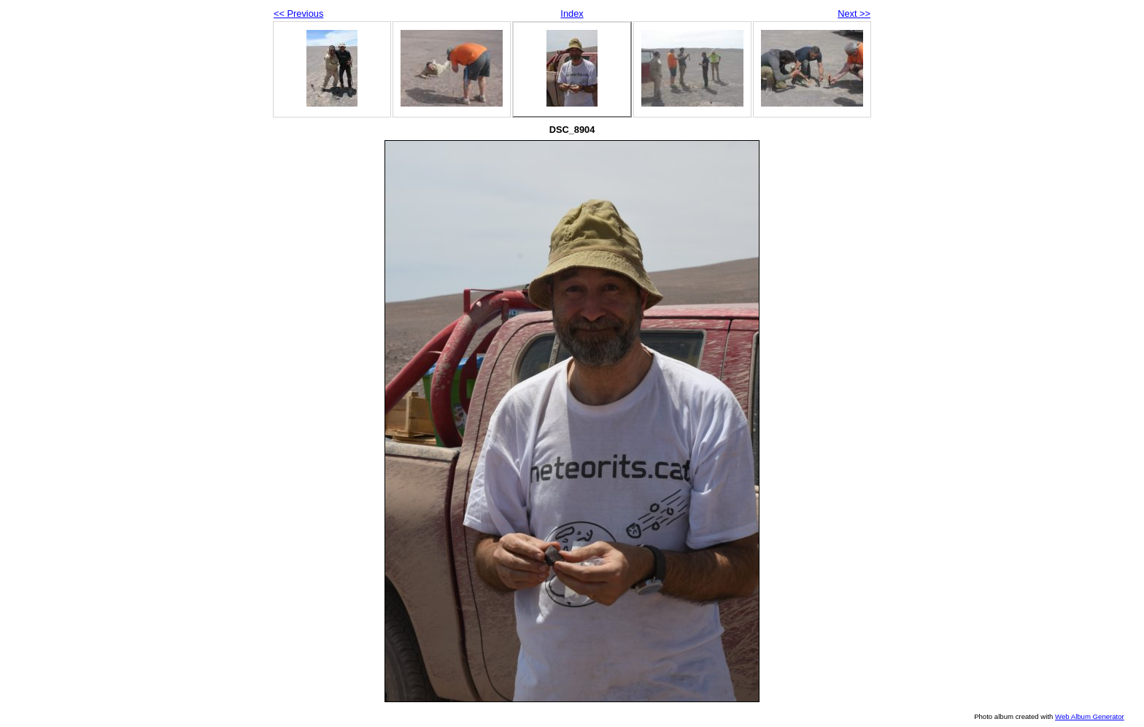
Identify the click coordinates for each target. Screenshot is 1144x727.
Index (571, 13)
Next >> (854, 13)
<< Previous (298, 13)
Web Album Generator (1089, 716)
